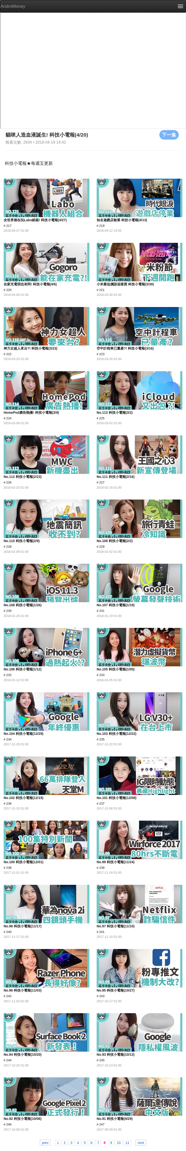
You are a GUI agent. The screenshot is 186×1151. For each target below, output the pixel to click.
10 (119, 1143)
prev (45, 1143)
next (141, 1143)
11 (127, 1143)
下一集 (169, 134)
